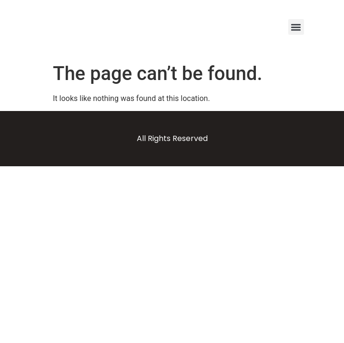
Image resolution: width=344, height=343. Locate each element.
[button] (296, 27)
